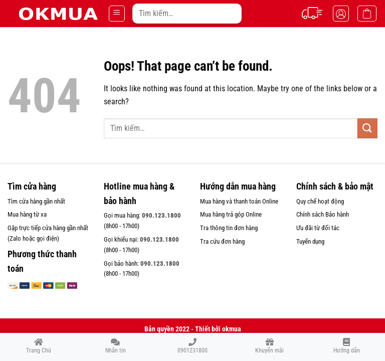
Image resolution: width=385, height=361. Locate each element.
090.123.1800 (161, 215)
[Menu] (117, 14)
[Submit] (231, 13)
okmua (231, 329)
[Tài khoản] (341, 14)
